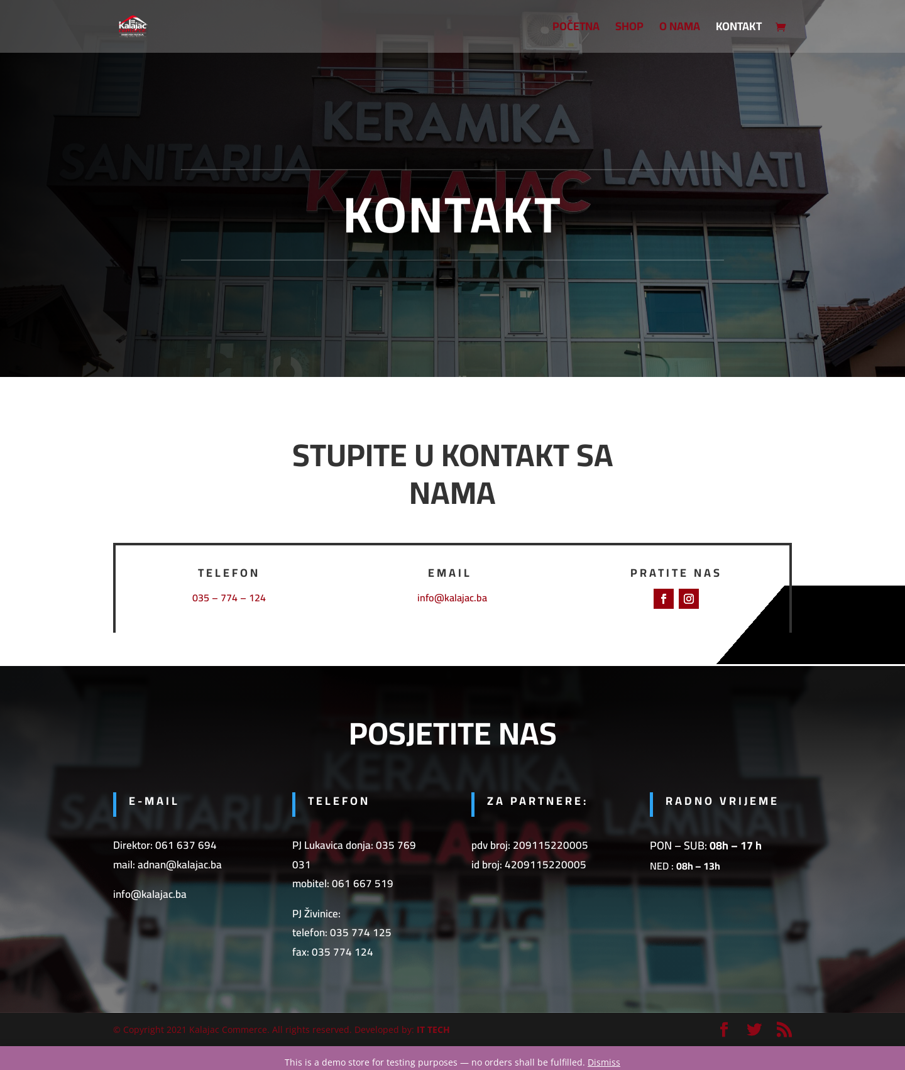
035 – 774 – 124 (229, 597)
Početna (576, 29)
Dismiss (604, 1062)
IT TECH (433, 1029)
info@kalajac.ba (452, 597)
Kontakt (739, 29)
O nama (679, 29)
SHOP (629, 29)
